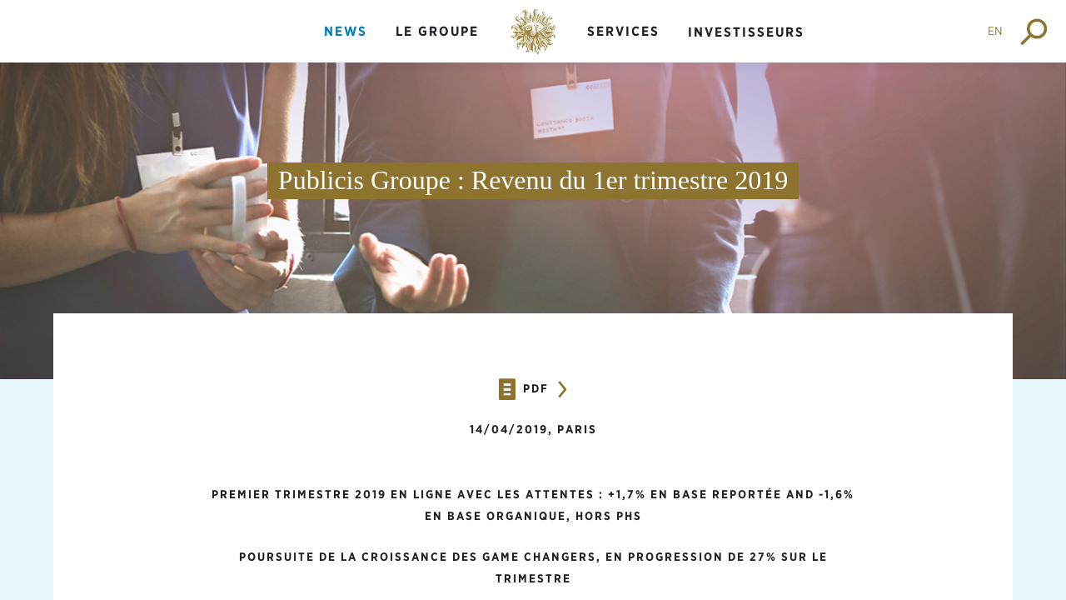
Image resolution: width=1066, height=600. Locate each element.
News (345, 31)
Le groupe (437, 31)
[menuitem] (345, 45)
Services (623, 31)
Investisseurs (746, 32)
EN (995, 31)
